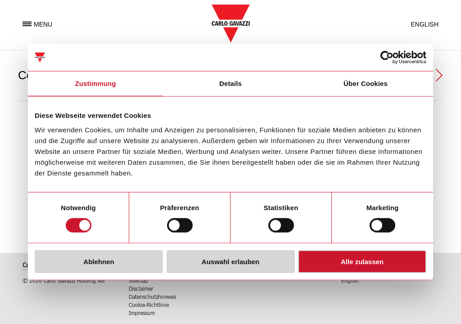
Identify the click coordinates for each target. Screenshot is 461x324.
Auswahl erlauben (230, 261)
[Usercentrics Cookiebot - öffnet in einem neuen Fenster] (387, 57)
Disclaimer (141, 288)
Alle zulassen (362, 261)
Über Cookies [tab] (365, 83)
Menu (37, 24)
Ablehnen (98, 261)
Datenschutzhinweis (152, 296)
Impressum (142, 312)
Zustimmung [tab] (95, 83)
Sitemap (138, 280)
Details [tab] (230, 83)
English (424, 24)
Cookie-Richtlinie (149, 304)
